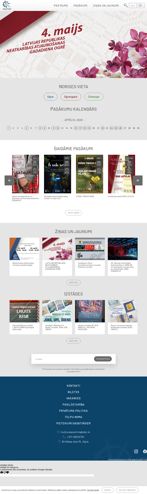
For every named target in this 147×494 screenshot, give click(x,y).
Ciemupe (94, 96)
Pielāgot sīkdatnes (127, 490)
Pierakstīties (103, 359)
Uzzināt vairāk (93, 490)
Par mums (61, 5)
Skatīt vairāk (73, 213)
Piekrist (107, 490)
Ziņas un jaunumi (106, 5)
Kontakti (73, 385)
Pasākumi (81, 5)
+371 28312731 (73, 436)
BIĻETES (73, 392)
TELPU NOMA (73, 416)
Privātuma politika (73, 410)
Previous (10, 180)
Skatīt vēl (73, 283)
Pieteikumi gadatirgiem (73, 423)
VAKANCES (73, 398)
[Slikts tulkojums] (6, 472)
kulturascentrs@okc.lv (73, 432)
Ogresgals (71, 96)
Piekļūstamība (73, 404)
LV (132, 5)
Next (138, 180)
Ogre (50, 96)
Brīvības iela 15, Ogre (73, 441)
